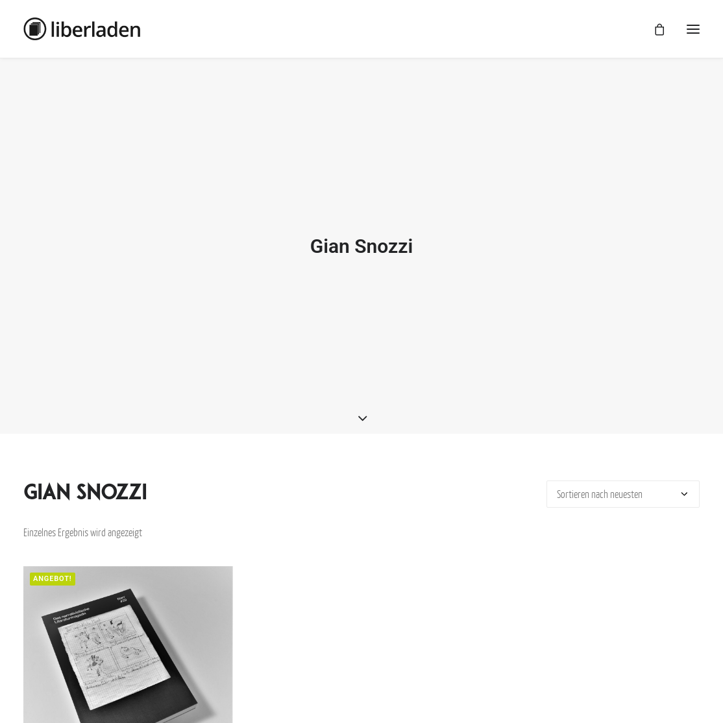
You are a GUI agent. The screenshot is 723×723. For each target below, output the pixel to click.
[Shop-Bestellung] (623, 489)
